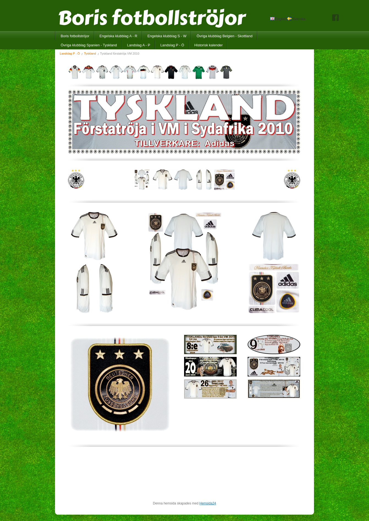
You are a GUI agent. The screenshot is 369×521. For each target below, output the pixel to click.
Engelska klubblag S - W (167, 36)
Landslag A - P (138, 45)
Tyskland (90, 53)
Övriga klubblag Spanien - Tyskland (89, 45)
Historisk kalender (208, 45)
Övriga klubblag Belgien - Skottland (224, 36)
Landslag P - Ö (172, 45)
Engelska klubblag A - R (118, 36)
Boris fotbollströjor (75, 36)
